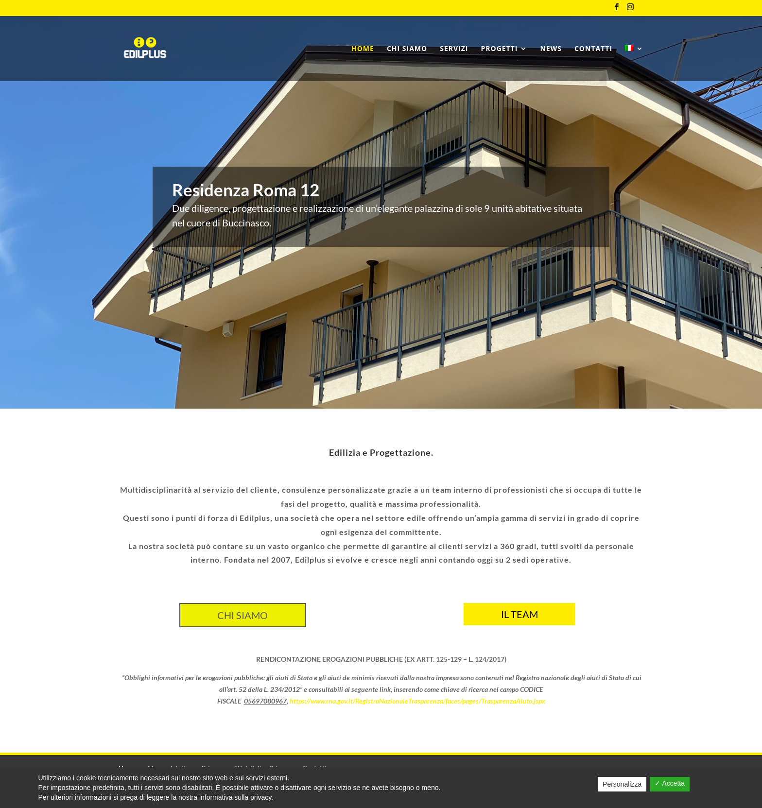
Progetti (499, 49)
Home (362, 49)
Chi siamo (407, 49)
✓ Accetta (670, 783)
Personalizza (622, 784)
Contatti (593, 49)
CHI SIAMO (242, 615)
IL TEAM (519, 614)
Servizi (454, 49)
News (550, 49)
